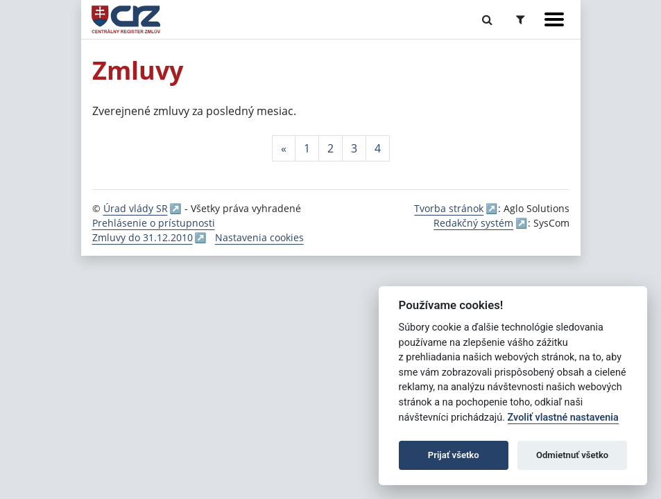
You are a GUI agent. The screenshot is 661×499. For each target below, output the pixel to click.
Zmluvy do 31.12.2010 (142, 237)
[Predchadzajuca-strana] (283, 148)
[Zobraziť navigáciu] (554, 19)
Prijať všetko (453, 455)
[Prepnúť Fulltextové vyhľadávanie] (487, 19)
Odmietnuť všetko (572, 455)
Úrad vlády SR (135, 208)
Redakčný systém (473, 222)
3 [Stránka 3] (354, 148)
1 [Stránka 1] (307, 148)
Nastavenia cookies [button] (259, 237)
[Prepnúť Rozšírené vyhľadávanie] (520, 19)
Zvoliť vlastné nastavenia (563, 417)
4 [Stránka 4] (378, 148)
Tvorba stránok (448, 208)
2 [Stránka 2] (330, 148)
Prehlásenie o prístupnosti (153, 222)
